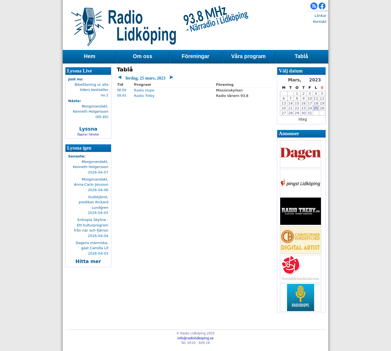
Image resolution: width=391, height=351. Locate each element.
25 (316, 108)
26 (322, 108)
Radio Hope (144, 90)
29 (297, 113)
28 (290, 113)
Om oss (142, 56)
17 (309, 103)
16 (303, 103)
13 (284, 103)
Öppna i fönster (88, 134)
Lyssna (88, 129)
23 (303, 108)
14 (290, 103)
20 (284, 108)
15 (297, 103)
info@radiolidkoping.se (195, 338)
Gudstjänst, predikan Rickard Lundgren (93, 202)
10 (309, 98)
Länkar (320, 16)
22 (297, 108)
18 (316, 103)
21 (290, 108)
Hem (89, 56)
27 (284, 113)
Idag (302, 119)
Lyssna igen (79, 148)
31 (309, 113)
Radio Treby (144, 96)
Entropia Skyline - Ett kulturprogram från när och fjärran (91, 225)
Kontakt (320, 22)
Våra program (248, 56)
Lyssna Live (79, 71)
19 (322, 103)
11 (316, 98)
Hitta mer (88, 261)
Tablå (301, 56)
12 (322, 98)
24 (309, 108)
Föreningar (195, 56)
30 (303, 113)
